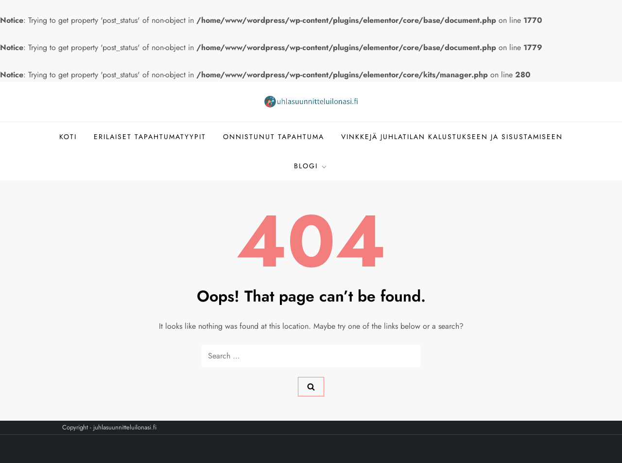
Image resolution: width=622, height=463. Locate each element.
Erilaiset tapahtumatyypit (150, 137)
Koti (68, 137)
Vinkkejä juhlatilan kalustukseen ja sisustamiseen (452, 137)
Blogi (311, 166)
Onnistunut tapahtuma (273, 137)
